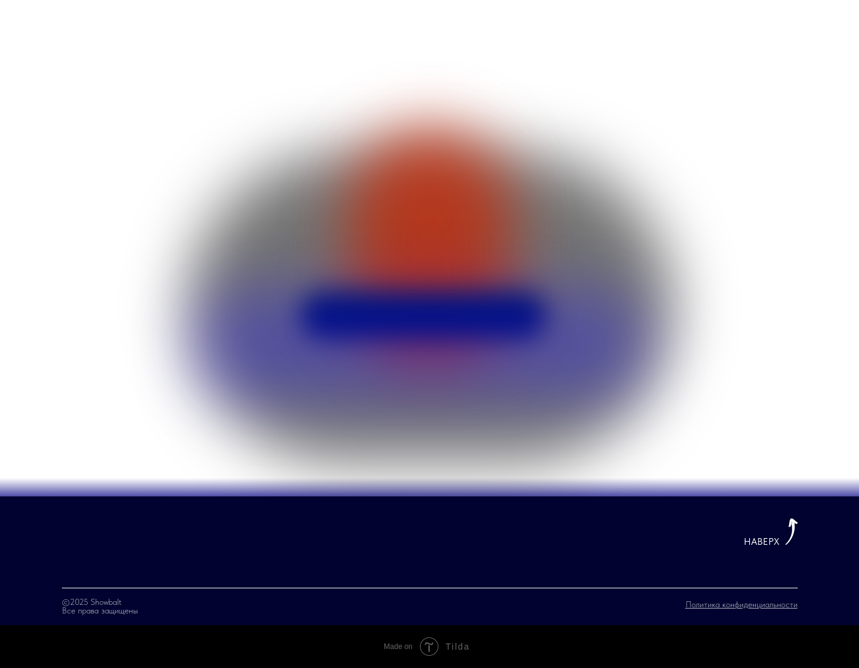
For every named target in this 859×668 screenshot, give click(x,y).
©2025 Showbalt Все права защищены (100, 606)
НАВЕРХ (761, 541)
